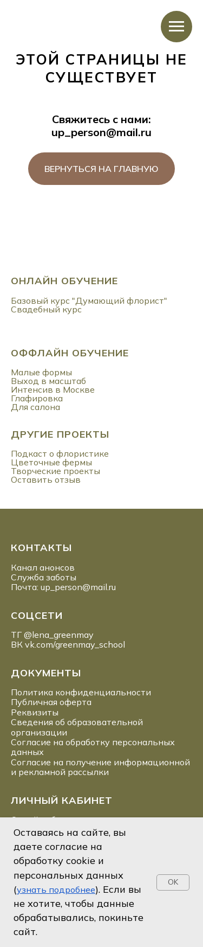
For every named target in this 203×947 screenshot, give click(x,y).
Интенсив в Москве (53, 389)
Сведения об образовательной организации (77, 726)
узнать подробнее (56, 889)
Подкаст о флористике (60, 453)
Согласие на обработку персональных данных (93, 747)
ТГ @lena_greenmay (52, 634)
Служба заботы (43, 577)
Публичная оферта (51, 701)
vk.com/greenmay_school (75, 644)
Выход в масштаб (48, 380)
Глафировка (37, 398)
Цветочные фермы (51, 462)
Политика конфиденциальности (81, 692)
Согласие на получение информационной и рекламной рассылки (100, 767)
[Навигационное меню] (176, 26)
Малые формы (41, 372)
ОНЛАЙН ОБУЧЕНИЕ (64, 280)
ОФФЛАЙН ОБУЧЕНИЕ (70, 353)
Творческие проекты (55, 470)
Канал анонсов (43, 567)
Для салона (35, 406)
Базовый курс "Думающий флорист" (89, 300)
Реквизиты (34, 712)
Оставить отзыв (46, 479)
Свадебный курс (46, 309)
